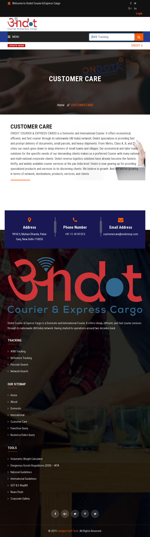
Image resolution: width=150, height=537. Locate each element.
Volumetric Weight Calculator (25, 458)
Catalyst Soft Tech (67, 531)
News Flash (15, 492)
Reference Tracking (20, 358)
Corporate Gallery (19, 498)
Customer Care (17, 421)
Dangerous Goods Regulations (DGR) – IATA (33, 465)
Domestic (14, 408)
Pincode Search (18, 364)
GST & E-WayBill (18, 485)
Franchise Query (18, 428)
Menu (13, 37)
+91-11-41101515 (75, 234)
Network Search (18, 371)
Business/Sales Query (21, 434)
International (16, 415)
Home (60, 105)
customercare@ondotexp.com (120, 234)
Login (139, 13)
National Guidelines (20, 472)
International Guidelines (22, 478)
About (12, 401)
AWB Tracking (17, 351)
